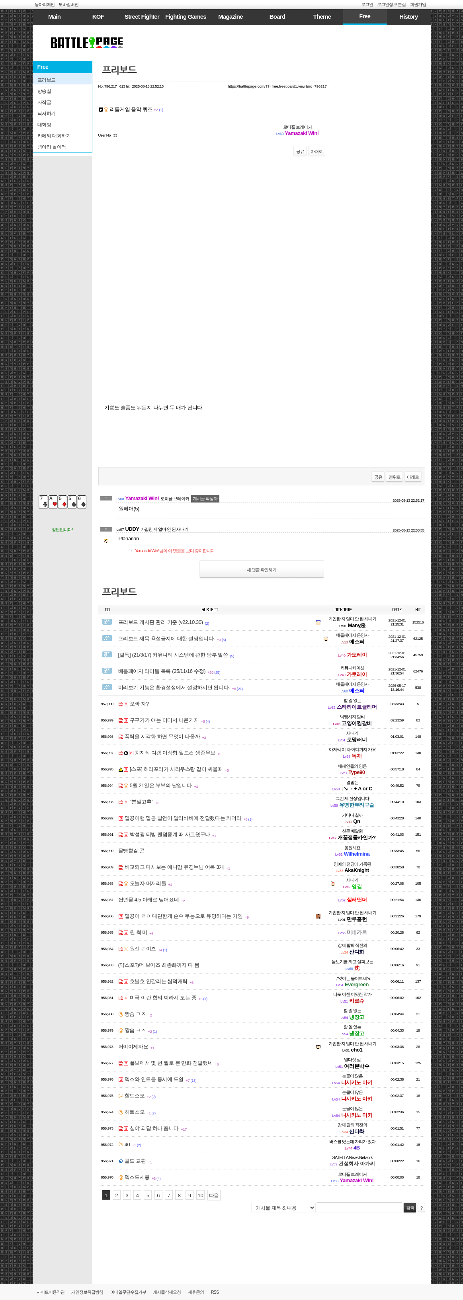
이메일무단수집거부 (128, 1292)
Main (54, 16)
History (408, 16)
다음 (214, 1195)
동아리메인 (45, 4)
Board (277, 16)
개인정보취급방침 (87, 1292)
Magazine (230, 16)
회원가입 (418, 4)
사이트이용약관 (50, 1292)
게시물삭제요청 (167, 1292)
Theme (322, 16)
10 (200, 1195)
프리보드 (119, 70)
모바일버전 (68, 4)
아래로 (316, 151)
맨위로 (394, 477)
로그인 (367, 4)
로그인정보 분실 (391, 4)
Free (364, 16)
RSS (215, 1292)
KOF (98, 16)
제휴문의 (196, 1292)
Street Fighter (142, 16)
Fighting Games (185, 16)
